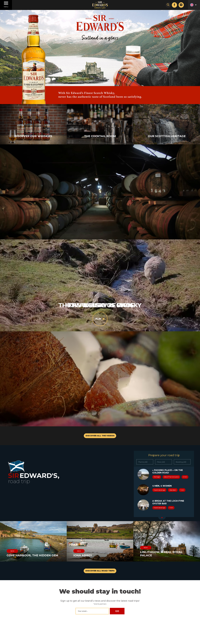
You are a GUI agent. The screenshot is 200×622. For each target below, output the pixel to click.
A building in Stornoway (168, 516)
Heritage (157, 477)
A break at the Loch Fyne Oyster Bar (168, 502)
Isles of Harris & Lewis (171, 477)
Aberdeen (172, 490)
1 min (182, 490)
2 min (185, 477)
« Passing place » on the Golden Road (167, 471)
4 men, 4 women (162, 486)
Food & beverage (159, 490)
